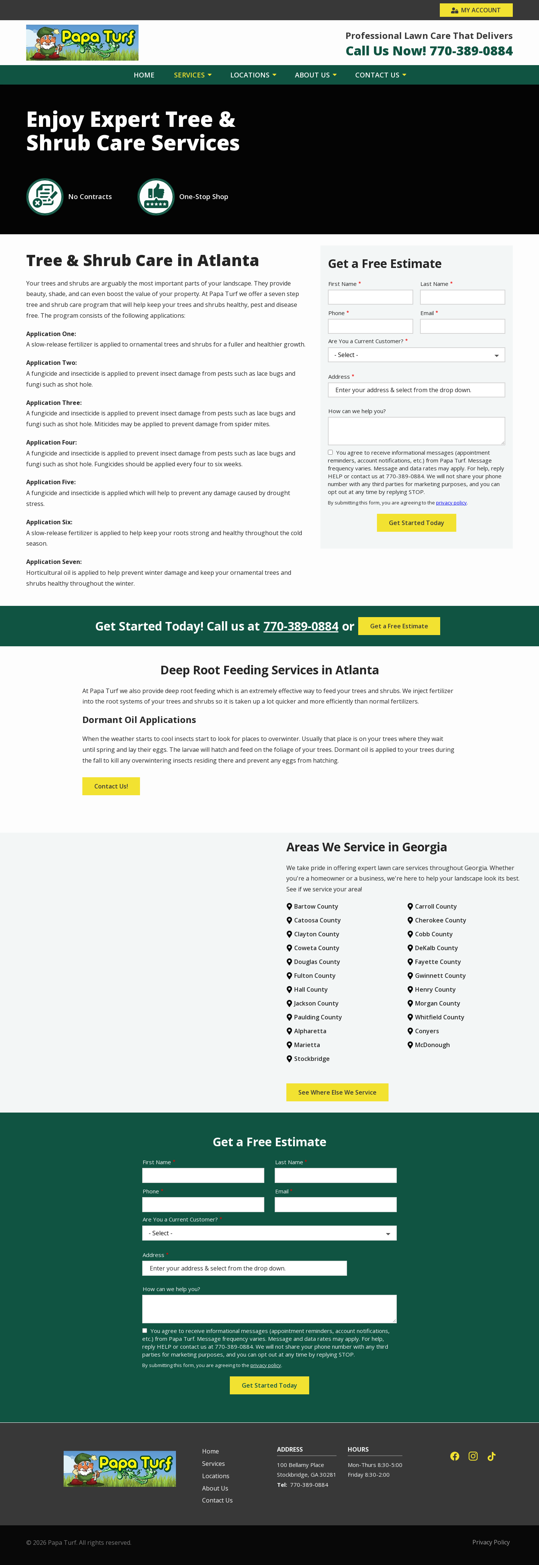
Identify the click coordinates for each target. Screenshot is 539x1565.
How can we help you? (357, 411)
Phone (336, 313)
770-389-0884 (301, 626)
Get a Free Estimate (399, 626)
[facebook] (454, 1455)
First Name (342, 283)
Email (427, 313)
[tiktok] (491, 1455)
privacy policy (451, 502)
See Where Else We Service (337, 1092)
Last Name (434, 283)
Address (339, 376)
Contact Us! (111, 786)
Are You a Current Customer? (366, 341)
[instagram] (473, 1455)
